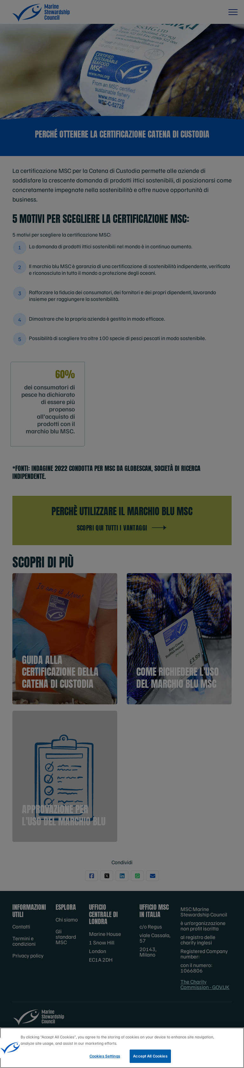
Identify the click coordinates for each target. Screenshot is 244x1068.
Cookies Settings (105, 1057)
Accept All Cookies (150, 1057)
